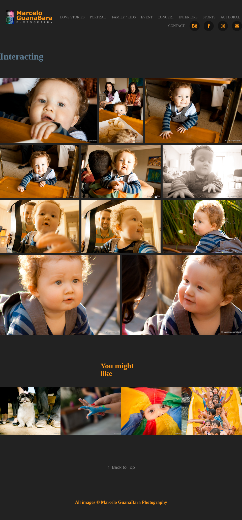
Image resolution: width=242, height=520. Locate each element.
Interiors (188, 17)
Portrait (98, 17)
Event (147, 17)
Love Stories (72, 17)
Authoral (230, 17)
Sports (209, 17)
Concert (166, 17)
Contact (176, 26)
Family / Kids (124, 17)
